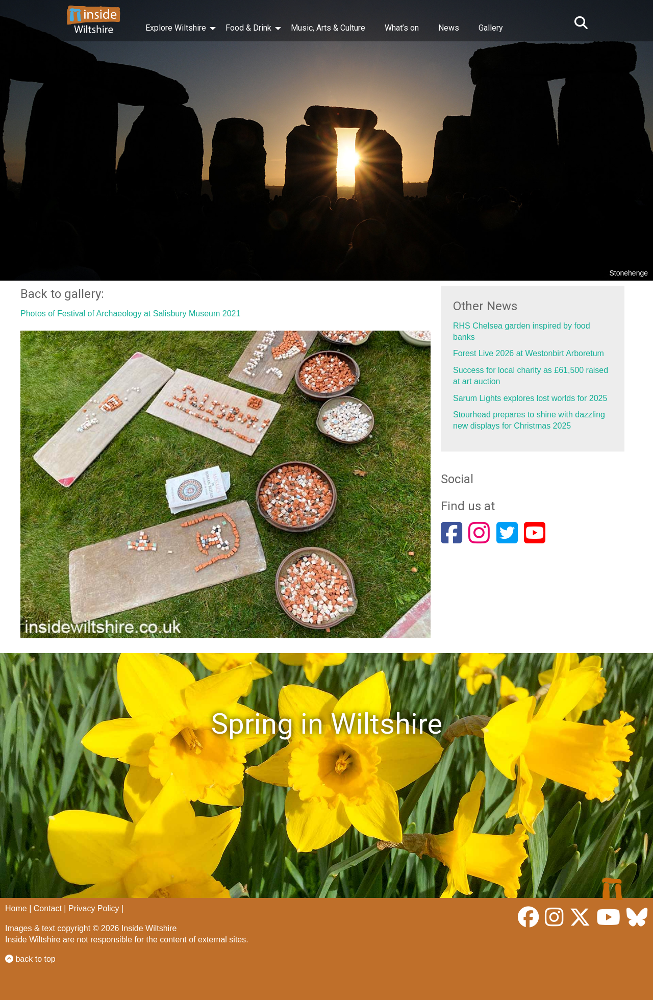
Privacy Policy (93, 908)
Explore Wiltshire (175, 28)
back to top (30, 959)
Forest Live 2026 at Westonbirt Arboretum (528, 353)
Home (16, 908)
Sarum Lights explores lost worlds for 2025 (530, 398)
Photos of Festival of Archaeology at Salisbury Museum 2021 (130, 313)
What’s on (402, 28)
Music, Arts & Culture (328, 28)
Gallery (491, 28)
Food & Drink (248, 28)
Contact (48, 908)
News (448, 28)
